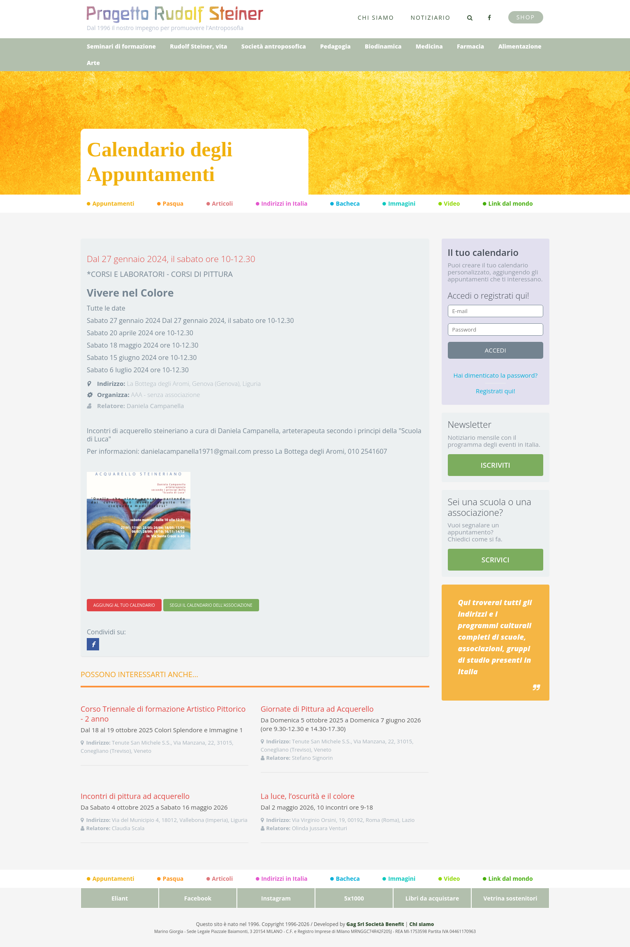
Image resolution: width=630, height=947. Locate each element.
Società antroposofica (273, 46)
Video (449, 204)
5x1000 (354, 898)
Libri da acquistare (432, 898)
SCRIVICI (496, 559)
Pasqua (170, 204)
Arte (93, 63)
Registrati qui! (495, 391)
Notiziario (430, 17)
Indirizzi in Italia (282, 204)
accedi (495, 350)
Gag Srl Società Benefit (375, 924)
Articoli (219, 204)
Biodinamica (383, 46)
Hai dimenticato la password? (495, 375)
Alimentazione (520, 46)
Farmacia (470, 46)
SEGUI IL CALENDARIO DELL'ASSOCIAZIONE (211, 605)
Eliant (119, 898)
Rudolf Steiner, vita (198, 46)
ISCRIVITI (495, 465)
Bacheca (345, 204)
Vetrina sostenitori (510, 898)
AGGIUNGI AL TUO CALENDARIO (124, 605)
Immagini (398, 204)
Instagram (276, 898)
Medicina (429, 46)
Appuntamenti (110, 204)
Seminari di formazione (121, 46)
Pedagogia (335, 46)
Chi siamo (376, 17)
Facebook (198, 898)
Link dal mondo (508, 204)
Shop (526, 17)
